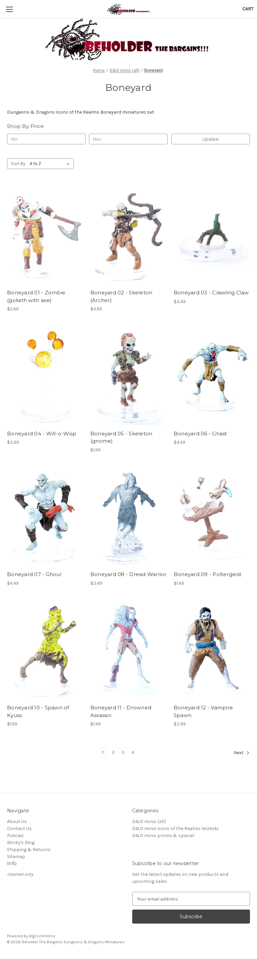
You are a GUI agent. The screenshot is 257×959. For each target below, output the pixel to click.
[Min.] (46, 139)
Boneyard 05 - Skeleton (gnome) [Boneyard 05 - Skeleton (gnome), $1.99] (121, 437)
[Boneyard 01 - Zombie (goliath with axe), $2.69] (45, 235)
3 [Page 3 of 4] (122, 752)
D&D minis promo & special (163, 835)
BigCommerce (42, 936)
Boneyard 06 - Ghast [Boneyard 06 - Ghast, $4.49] (200, 433)
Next (242, 752)
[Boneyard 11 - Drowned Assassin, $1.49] (128, 651)
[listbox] (51, 164)
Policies (15, 835)
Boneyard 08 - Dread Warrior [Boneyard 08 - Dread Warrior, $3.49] (128, 574)
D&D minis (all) (149, 821)
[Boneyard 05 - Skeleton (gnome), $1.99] (128, 376)
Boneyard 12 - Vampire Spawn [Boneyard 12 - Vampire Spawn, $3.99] (203, 711)
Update (210, 139)
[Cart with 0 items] (248, 9)
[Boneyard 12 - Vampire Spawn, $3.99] (212, 651)
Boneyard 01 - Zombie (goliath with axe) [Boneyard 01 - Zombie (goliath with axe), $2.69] (36, 296)
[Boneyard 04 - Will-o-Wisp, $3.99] (45, 376)
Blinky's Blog (20, 842)
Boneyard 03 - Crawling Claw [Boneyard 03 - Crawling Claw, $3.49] (211, 292)
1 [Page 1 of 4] (102, 752)
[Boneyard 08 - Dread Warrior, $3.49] (128, 517)
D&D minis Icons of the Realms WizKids (175, 828)
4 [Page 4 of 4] (133, 752)
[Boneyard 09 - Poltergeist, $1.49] (212, 517)
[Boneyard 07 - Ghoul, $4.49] (45, 517)
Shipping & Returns (29, 849)
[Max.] (128, 139)
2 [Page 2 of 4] (113, 752)
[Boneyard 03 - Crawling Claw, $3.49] (212, 235)
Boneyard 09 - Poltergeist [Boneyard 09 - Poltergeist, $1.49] (207, 574)
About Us (17, 821)
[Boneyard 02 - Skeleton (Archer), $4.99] (128, 235)
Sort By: (18, 163)
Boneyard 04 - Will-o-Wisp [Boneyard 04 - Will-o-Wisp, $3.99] (41, 433)
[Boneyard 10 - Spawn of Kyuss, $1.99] (45, 651)
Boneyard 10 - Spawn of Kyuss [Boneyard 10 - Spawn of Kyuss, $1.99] (38, 711)
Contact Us (19, 828)
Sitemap (16, 856)
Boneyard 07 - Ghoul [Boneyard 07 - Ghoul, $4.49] (34, 574)
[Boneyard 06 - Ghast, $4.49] (212, 376)
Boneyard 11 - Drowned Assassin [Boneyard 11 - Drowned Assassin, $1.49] (120, 711)
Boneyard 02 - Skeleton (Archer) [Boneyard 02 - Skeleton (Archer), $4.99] (121, 296)
